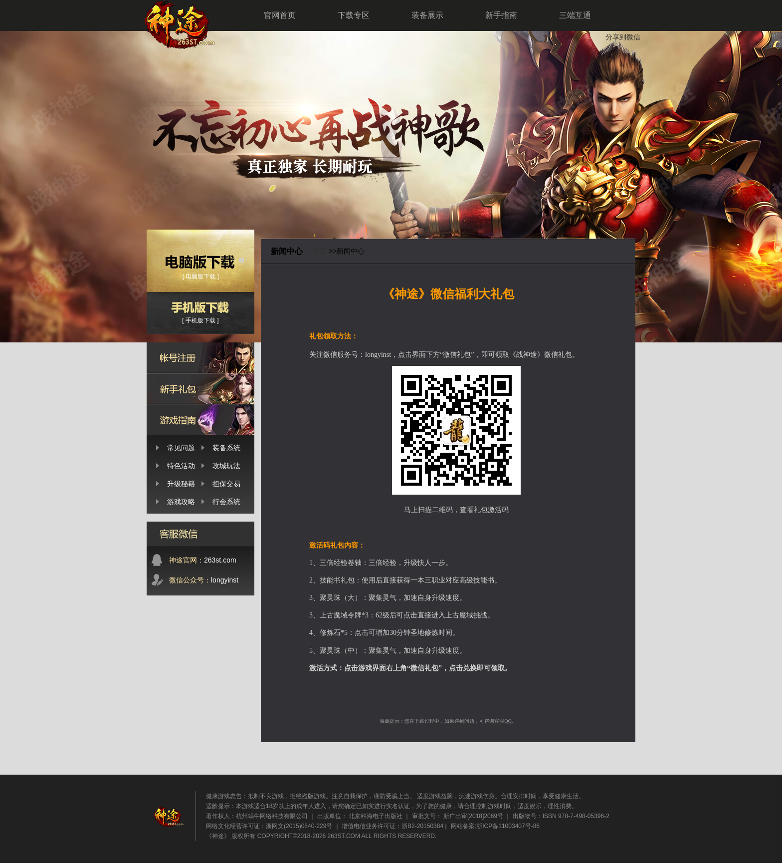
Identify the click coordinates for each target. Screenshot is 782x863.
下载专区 (354, 15)
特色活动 (181, 466)
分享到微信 (622, 37)
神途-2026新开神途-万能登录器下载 (313, 140)
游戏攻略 (181, 502)
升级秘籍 (181, 484)
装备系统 (226, 448)
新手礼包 (200, 388)
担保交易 (226, 484)
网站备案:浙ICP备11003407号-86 (495, 826)
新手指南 (501, 15)
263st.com (202, 560)
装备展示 (427, 15)
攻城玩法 (226, 466)
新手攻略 (200, 419)
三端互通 (575, 15)
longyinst (203, 580)
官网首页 (280, 15)
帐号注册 (200, 357)
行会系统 (226, 502)
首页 (320, 251)
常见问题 (181, 448)
